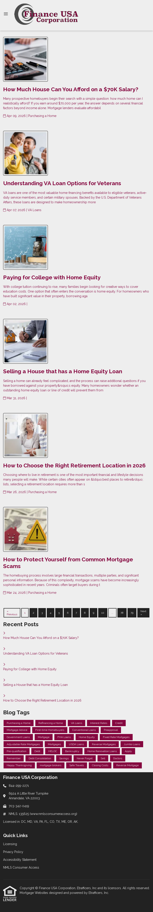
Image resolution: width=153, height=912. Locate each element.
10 (102, 612)
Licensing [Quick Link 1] (10, 844)
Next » (143, 613)
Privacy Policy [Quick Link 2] (13, 852)
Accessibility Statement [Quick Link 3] (19, 859)
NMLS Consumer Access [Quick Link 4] (21, 867)
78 (122, 612)
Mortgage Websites (34, 893)
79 (132, 612)
